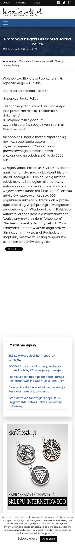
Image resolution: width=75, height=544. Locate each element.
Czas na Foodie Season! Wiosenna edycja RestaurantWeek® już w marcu (37, 389)
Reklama (21, 2)
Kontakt (37, 2)
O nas (6, 2)
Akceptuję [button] (48, 539)
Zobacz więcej (28, 538)
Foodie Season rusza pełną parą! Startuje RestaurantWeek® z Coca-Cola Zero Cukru (37, 379)
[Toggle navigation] (5, 23)
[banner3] (37, 467)
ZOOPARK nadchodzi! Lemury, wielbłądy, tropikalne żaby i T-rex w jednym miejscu (36, 368)
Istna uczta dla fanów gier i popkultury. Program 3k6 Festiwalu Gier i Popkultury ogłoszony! (35, 402)
